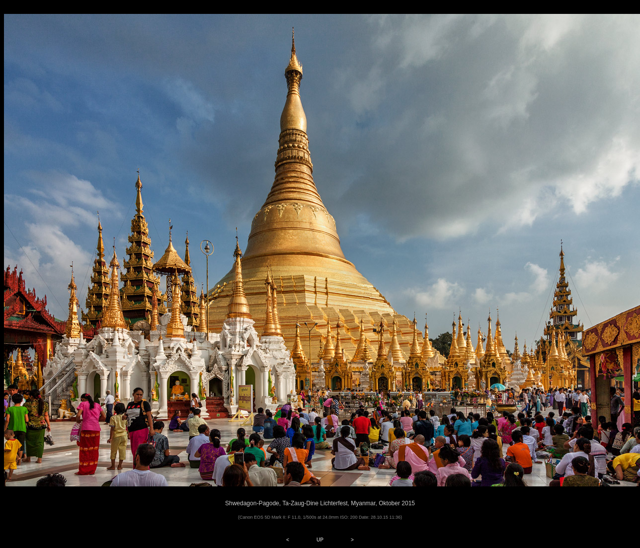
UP (320, 540)
